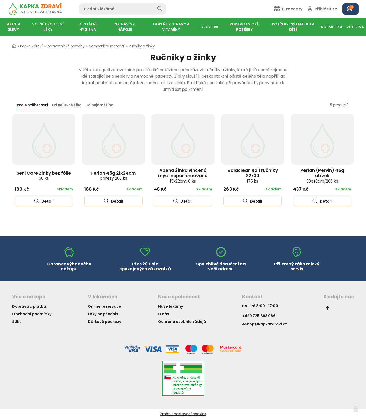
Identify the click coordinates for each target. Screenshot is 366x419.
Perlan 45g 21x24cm (113, 175)
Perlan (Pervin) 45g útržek (322, 175)
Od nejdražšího (99, 105)
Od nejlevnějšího (66, 105)
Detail (43, 201)
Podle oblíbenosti (32, 105)
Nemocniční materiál (107, 46)
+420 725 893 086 (259, 315)
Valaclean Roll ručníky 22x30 (252, 175)
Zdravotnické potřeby (66, 46)
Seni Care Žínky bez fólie (44, 175)
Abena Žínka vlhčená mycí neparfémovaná (183, 175)
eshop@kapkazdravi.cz (264, 324)
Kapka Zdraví (31, 46)
